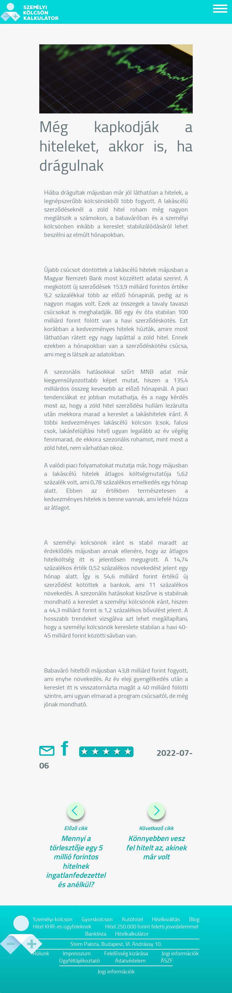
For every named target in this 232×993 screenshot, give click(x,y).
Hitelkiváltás (166, 919)
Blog (194, 919)
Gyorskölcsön (97, 919)
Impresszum (77, 953)
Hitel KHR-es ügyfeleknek (62, 926)
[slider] (106, 751)
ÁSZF (167, 960)
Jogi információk (180, 953)
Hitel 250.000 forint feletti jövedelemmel (151, 926)
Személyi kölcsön (52, 919)
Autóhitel (132, 919)
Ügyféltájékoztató (79, 960)
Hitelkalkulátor (132, 933)
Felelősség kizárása (126, 953)
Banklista (95, 933)
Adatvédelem (130, 960)
